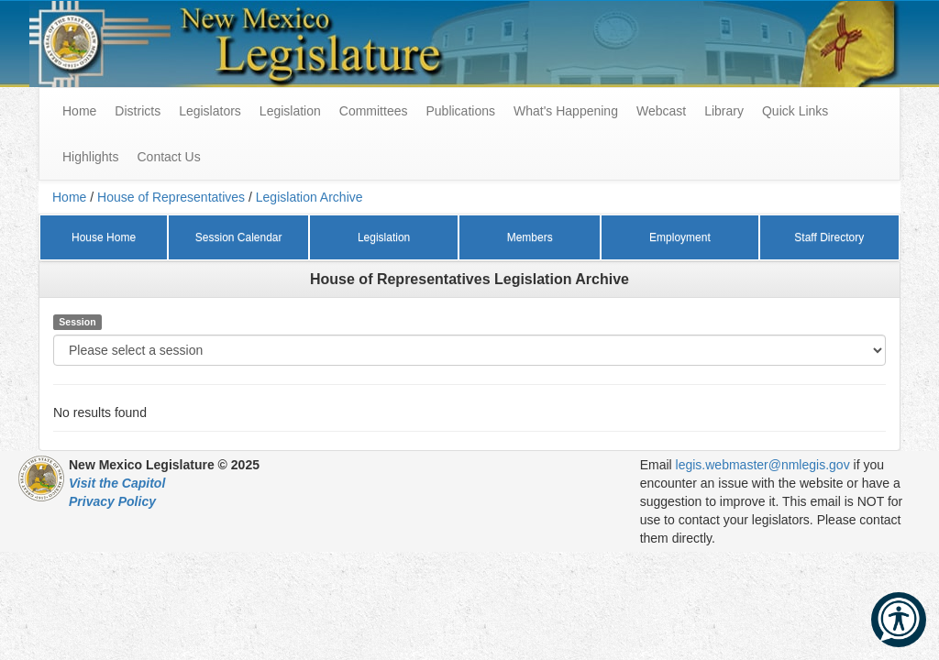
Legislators (210, 111)
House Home (104, 237)
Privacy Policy (112, 501)
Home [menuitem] (79, 111)
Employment (680, 237)
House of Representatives (171, 197)
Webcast (661, 111)
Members (530, 237)
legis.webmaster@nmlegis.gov (763, 464)
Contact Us (168, 156)
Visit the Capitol (117, 483)
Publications (460, 111)
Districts (137, 111)
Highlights (90, 156)
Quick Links (795, 111)
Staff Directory (829, 237)
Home (69, 197)
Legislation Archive (309, 197)
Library (724, 111)
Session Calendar (238, 237)
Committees (373, 111)
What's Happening (566, 111)
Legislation (290, 111)
